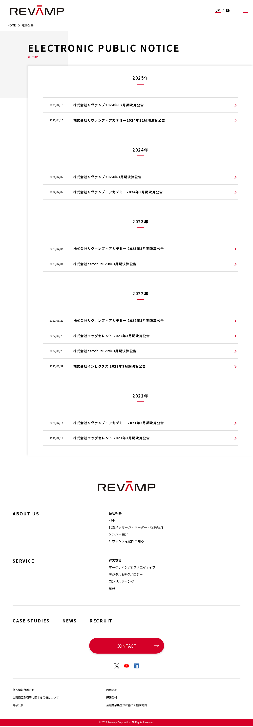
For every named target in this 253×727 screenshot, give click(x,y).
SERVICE (24, 560)
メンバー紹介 (118, 534)
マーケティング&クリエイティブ (132, 567)
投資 (112, 588)
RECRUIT (105, 620)
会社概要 (115, 513)
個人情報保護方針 (24, 689)
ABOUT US (27, 513)
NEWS (73, 620)
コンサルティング (121, 581)
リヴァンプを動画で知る (126, 541)
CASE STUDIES (32, 620)
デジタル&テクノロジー (126, 574)
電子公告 (18, 706)
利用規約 (112, 689)
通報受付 (112, 697)
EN (228, 10)
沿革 (112, 520)
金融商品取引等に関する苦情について (38, 697)
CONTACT (126, 645)
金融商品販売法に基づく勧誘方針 (128, 706)
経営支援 (115, 560)
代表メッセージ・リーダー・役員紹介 (136, 527)
